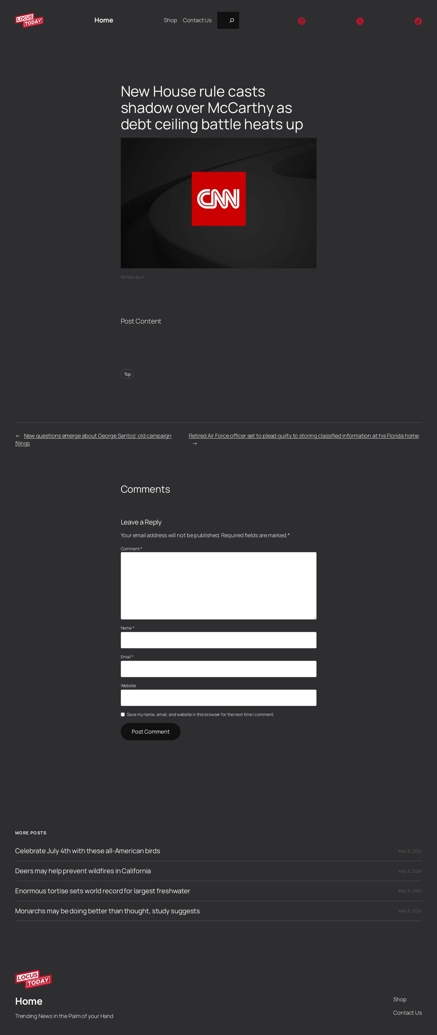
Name (127, 628)
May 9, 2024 (410, 851)
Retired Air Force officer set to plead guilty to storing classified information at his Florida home (304, 435)
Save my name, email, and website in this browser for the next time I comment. (200, 714)
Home (103, 20)
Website (128, 685)
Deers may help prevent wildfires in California (83, 871)
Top (127, 374)
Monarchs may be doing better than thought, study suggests (107, 911)
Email (127, 657)
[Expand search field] (228, 20)
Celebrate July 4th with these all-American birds (87, 851)
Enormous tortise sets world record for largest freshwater (102, 891)
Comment (131, 548)
